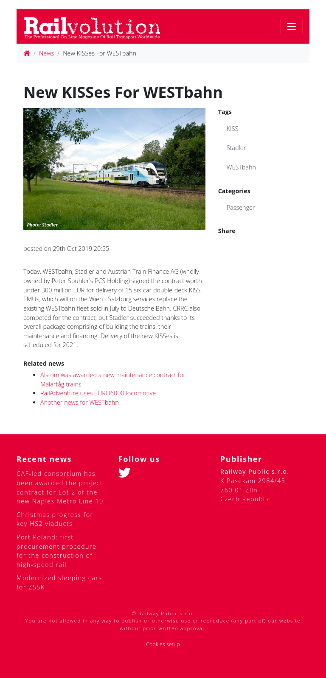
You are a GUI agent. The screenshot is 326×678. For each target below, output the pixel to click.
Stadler (236, 148)
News (46, 53)
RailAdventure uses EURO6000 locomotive (98, 393)
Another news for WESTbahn (79, 402)
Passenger (241, 207)
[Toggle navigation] (291, 26)
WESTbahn (241, 167)
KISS (233, 129)
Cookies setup (163, 644)
